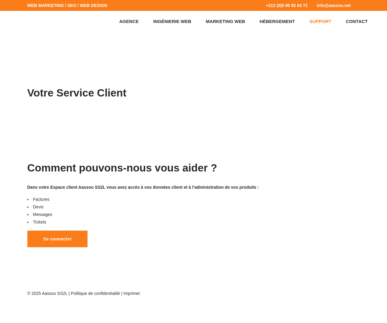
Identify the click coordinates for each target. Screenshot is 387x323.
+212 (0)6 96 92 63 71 (286, 5)
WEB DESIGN (93, 5)
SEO (71, 5)
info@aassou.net (334, 5)
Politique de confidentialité (95, 293)
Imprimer (131, 293)
